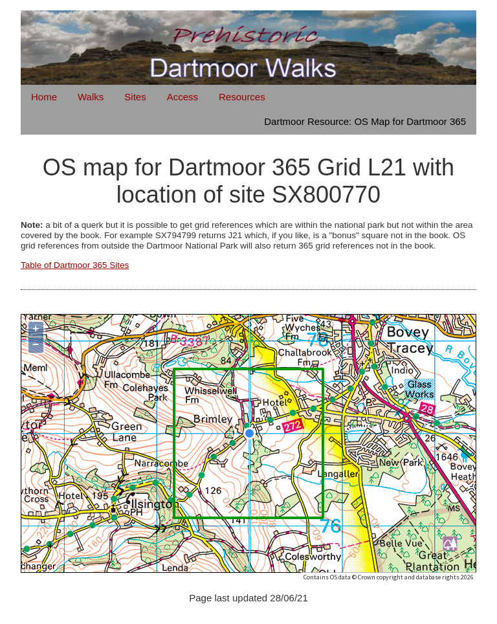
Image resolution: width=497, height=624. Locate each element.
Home (44, 96)
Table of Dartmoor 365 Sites (75, 265)
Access (182, 96)
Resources (242, 96)
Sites (135, 96)
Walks (91, 96)
